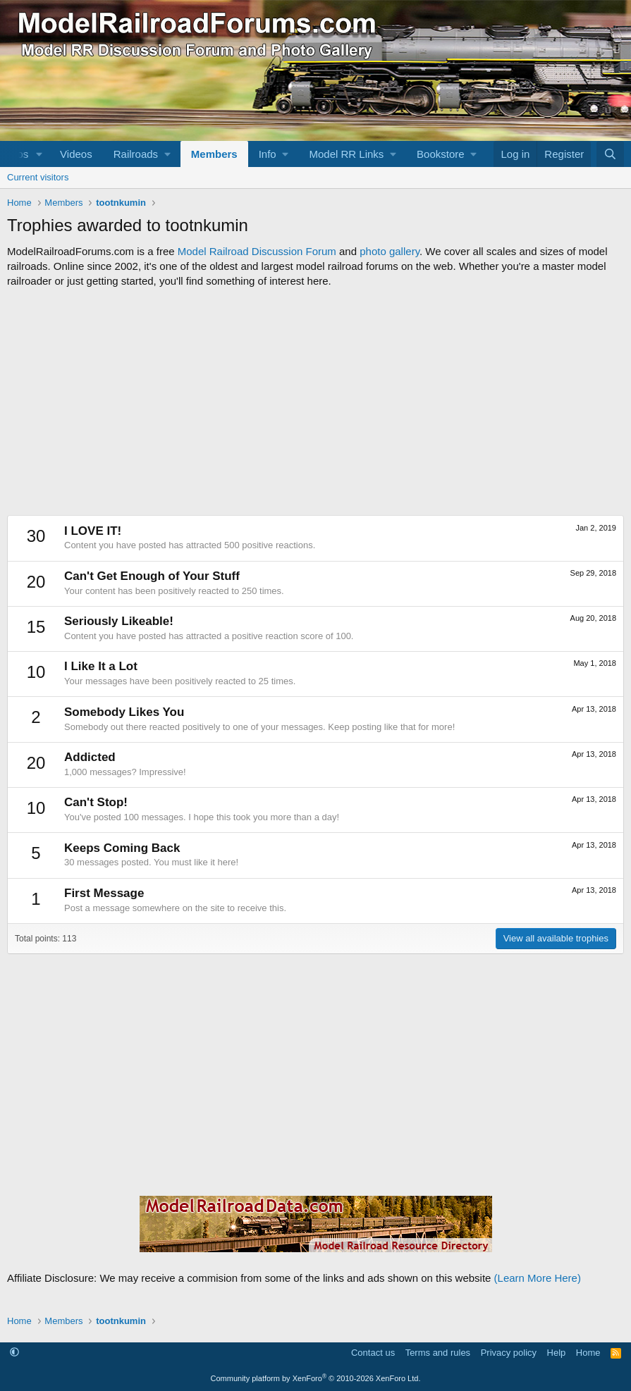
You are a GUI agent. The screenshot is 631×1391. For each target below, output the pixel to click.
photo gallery (389, 251)
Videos (76, 154)
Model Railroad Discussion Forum (257, 251)
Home (588, 1352)
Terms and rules (437, 1352)
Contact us (373, 1352)
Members (214, 154)
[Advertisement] (315, 401)
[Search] (610, 154)
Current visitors (37, 177)
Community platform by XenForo (316, 1378)
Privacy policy (509, 1352)
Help (556, 1352)
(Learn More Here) (537, 1278)
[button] (39, 154)
